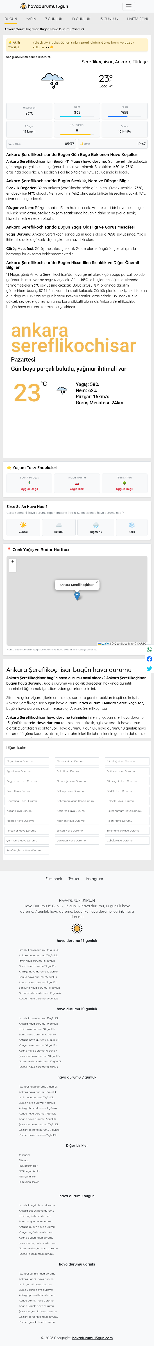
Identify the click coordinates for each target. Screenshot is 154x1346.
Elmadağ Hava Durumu (71, 781)
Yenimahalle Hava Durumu (123, 830)
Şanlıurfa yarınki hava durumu (38, 1311)
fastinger (24, 1155)
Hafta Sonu (138, 19)
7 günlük (54, 19)
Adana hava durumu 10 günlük (38, 1050)
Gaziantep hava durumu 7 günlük (39, 1129)
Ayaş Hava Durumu (19, 771)
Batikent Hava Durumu (121, 771)
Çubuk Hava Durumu (120, 840)
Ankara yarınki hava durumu (36, 1279)
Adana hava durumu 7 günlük (37, 1119)
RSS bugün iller (28, 1165)
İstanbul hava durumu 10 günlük (39, 1018)
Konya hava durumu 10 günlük (38, 1045)
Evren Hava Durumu (19, 791)
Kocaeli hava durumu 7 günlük (38, 1135)
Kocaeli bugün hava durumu (36, 1253)
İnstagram (94, 879)
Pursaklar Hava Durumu (21, 830)
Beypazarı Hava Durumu (22, 781)
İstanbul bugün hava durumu (37, 1205)
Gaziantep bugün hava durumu (38, 1248)
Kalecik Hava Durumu (120, 801)
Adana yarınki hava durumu (36, 1306)
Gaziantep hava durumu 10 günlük (40, 1061)
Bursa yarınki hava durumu (36, 1289)
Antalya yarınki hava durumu (37, 1295)
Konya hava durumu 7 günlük (37, 1113)
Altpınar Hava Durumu (70, 761)
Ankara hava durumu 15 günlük (38, 955)
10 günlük (80, 19)
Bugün (11, 19)
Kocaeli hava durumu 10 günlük (38, 1066)
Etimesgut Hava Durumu (122, 781)
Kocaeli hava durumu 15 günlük (38, 998)
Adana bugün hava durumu (36, 1237)
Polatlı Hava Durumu (119, 820)
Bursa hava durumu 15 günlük (37, 966)
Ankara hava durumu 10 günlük (38, 1023)
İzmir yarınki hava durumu (35, 1284)
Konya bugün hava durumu (36, 1232)
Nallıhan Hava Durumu (71, 820)
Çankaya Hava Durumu (71, 840)
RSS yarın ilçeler (29, 1182)
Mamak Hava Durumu (20, 820)
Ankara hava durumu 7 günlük (38, 1092)
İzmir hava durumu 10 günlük (37, 1029)
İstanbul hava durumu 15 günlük (39, 950)
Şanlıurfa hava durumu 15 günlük (39, 987)
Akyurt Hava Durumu (20, 761)
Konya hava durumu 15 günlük (38, 977)
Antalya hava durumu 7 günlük (38, 1108)
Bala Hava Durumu (68, 771)
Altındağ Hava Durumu (121, 761)
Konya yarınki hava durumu (36, 1300)
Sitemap (24, 1160)
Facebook (54, 879)
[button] (77, 596)
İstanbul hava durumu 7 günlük (38, 1086)
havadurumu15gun (43, 6)
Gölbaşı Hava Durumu (70, 791)
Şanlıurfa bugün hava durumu (37, 1243)
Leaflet (103, 643)
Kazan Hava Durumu (19, 810)
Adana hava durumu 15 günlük (38, 982)
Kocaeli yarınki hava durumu (37, 1322)
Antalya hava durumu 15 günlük (38, 971)
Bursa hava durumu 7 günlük (37, 1102)
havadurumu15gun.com (92, 1338)
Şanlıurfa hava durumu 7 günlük (39, 1124)
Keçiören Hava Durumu (71, 810)
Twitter (74, 879)
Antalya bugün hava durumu (37, 1226)
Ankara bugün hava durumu (36, 1210)
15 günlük (109, 19)
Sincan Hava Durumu (70, 830)
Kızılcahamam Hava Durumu (124, 810)
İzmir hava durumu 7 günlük (36, 1097)
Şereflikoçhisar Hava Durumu (24, 850)
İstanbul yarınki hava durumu (37, 1273)
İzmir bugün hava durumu (35, 1216)
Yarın (31, 19)
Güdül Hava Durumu (119, 791)
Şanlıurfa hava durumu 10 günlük (39, 1056)
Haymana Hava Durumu (22, 801)
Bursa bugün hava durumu (35, 1221)
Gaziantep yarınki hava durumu (38, 1316)
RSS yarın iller (27, 1176)
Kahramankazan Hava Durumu (76, 801)
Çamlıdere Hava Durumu (22, 840)
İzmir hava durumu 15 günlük (37, 960)
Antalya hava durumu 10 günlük (39, 1039)
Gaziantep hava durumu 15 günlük (40, 993)
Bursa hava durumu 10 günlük (37, 1034)
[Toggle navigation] (128, 6)
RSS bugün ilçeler (30, 1171)
